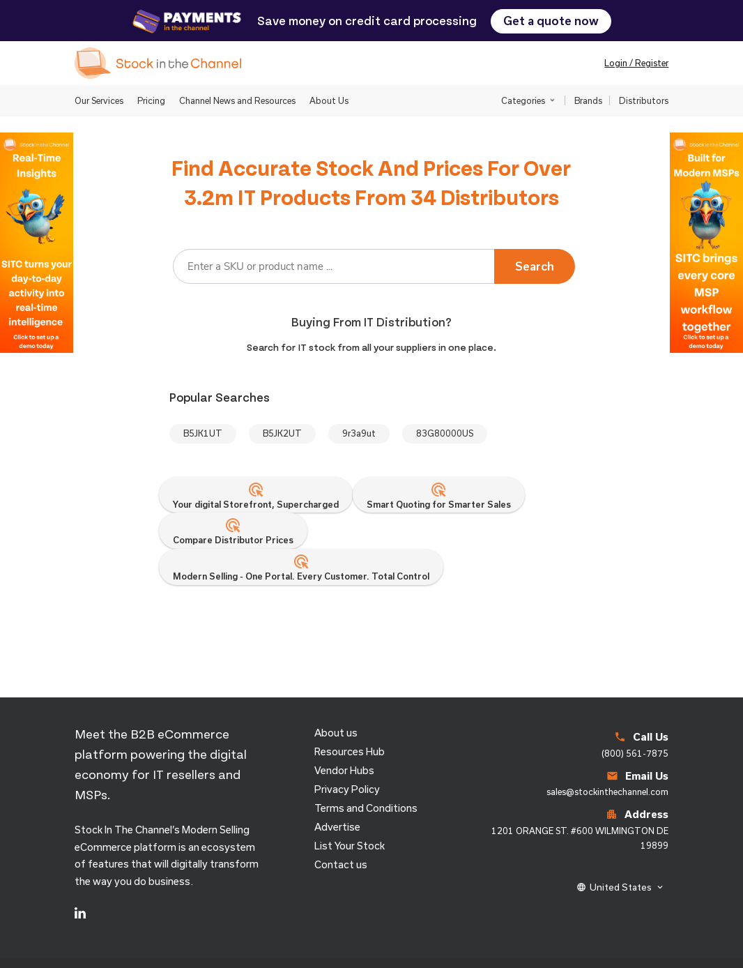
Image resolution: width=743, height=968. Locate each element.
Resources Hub (349, 751)
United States (620, 887)
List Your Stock (349, 846)
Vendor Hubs (344, 770)
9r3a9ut (359, 433)
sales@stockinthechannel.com (607, 791)
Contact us (340, 864)
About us (336, 733)
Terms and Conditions (366, 808)
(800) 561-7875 (635, 753)
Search (534, 266)
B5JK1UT (202, 433)
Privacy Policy (347, 789)
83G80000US (444, 433)
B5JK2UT (282, 433)
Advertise (337, 827)
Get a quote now (551, 20)
